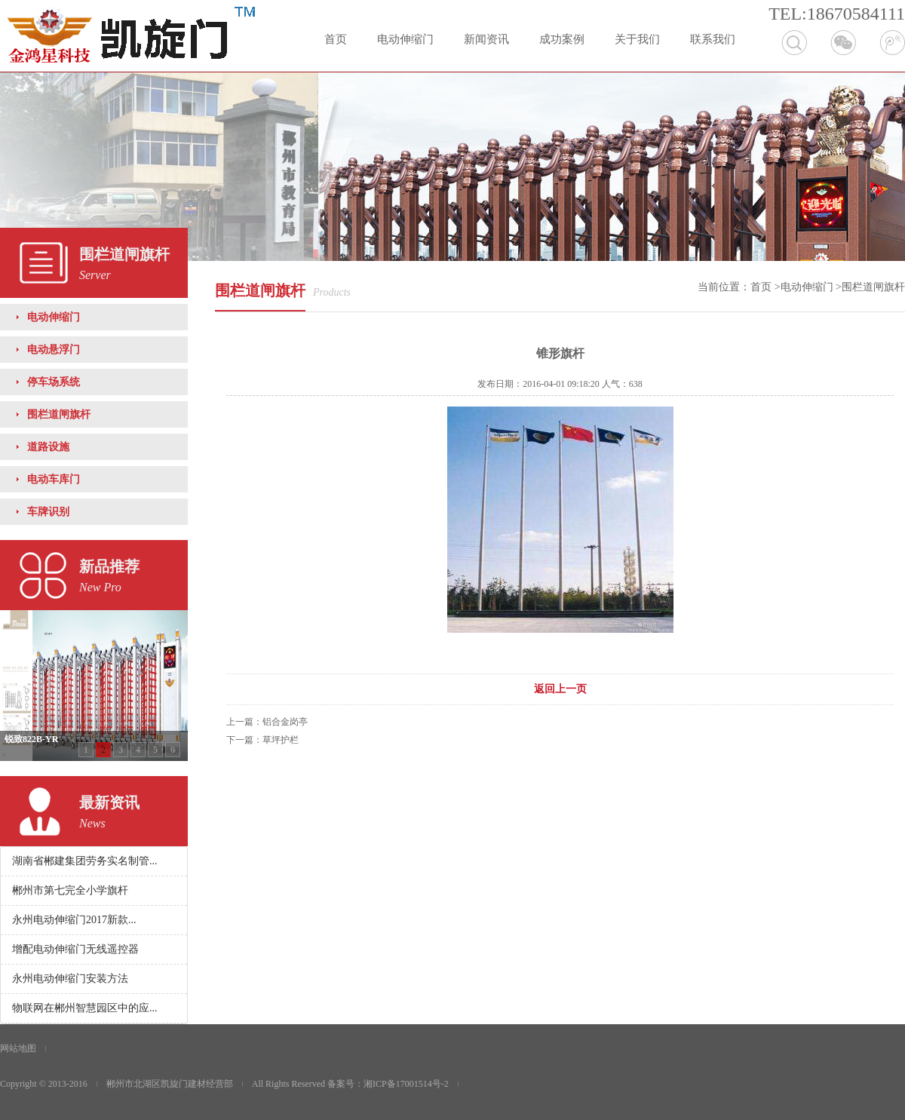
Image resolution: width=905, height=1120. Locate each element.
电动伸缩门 (405, 39)
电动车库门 (53, 479)
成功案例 (561, 39)
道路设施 (48, 447)
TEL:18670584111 (836, 13)
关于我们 (637, 39)
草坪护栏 (280, 740)
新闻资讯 (486, 39)
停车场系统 (53, 382)
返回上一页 (560, 689)
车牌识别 (48, 511)
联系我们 (712, 39)
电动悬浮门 (53, 349)
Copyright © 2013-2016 (43, 1084)
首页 (335, 39)
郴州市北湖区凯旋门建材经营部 (169, 1084)
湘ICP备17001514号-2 (406, 1084)
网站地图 (18, 1048)
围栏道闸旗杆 (58, 414)
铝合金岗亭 (285, 721)
